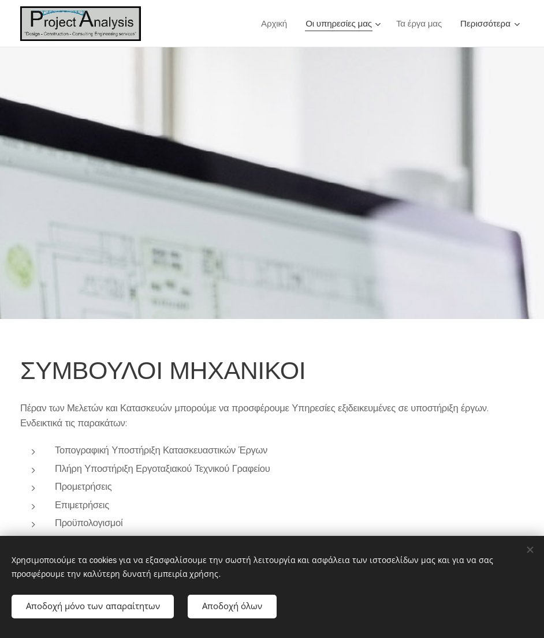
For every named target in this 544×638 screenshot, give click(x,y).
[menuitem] (274, 23)
